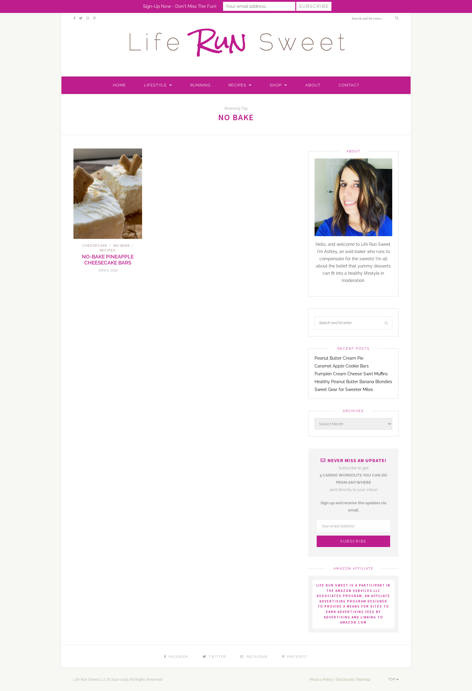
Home (119, 85)
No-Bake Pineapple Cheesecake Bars (108, 260)
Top (393, 679)
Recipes (237, 85)
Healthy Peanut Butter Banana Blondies (353, 381)
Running (200, 85)
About (313, 85)
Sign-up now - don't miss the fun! (179, 6)
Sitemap (363, 679)
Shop (276, 85)
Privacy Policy (321, 679)
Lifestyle (155, 85)
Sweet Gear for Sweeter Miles (344, 389)
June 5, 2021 (108, 270)
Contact (349, 85)
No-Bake (121, 246)
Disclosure (345, 679)
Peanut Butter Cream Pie (339, 358)
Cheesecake (94, 246)
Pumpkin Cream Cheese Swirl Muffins (351, 373)
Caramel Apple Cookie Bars (342, 366)
